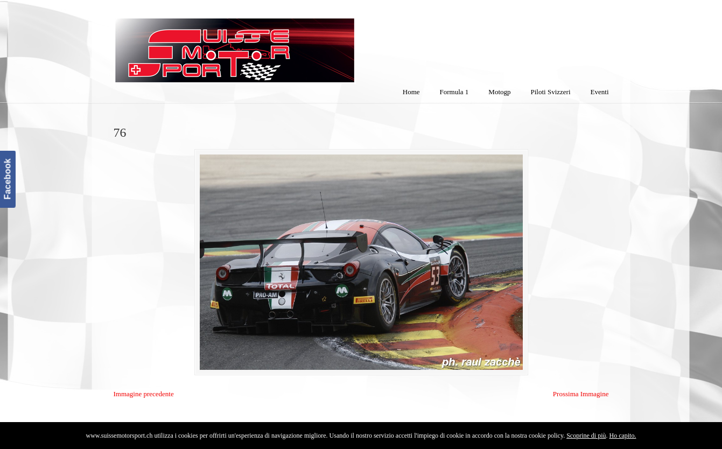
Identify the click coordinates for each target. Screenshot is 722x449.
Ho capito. (622, 435)
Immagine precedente (144, 394)
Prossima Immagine (581, 394)
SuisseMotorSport (280, 43)
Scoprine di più (586, 435)
